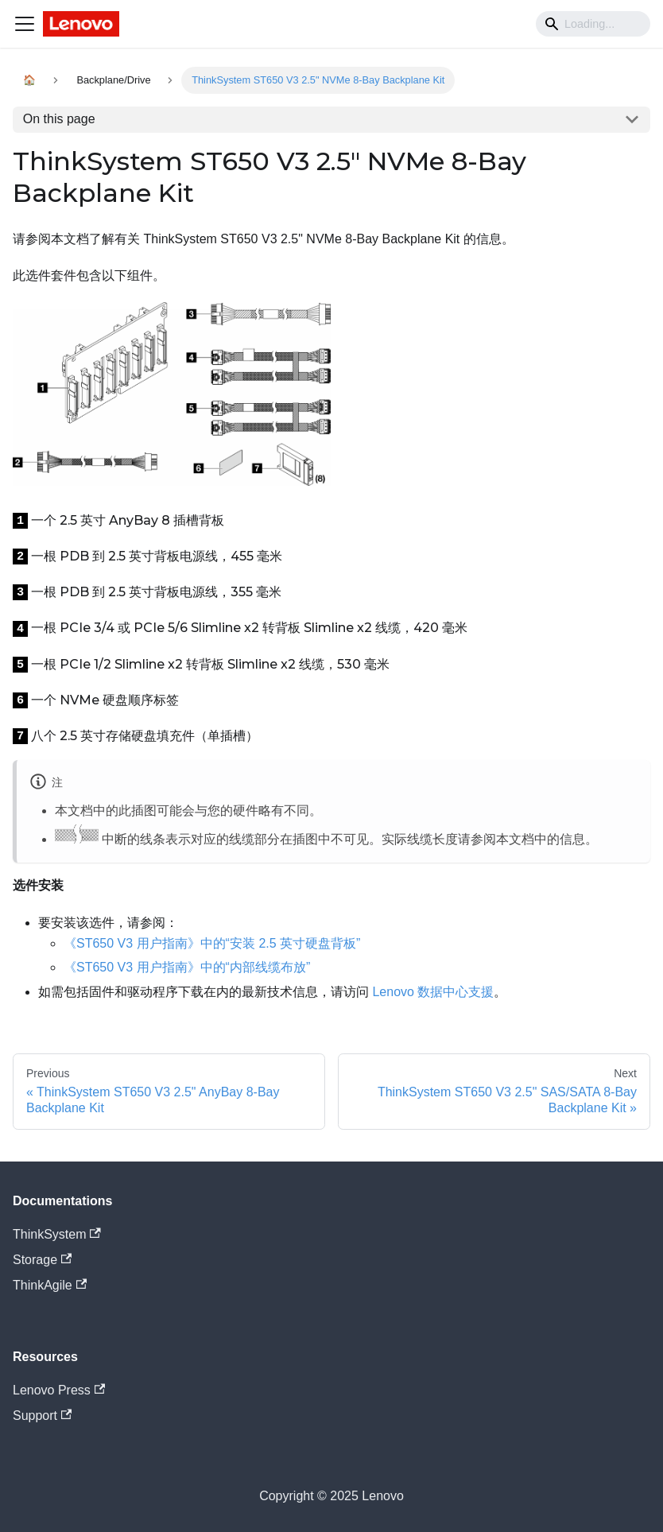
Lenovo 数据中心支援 (433, 992)
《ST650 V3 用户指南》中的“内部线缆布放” (187, 967)
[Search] (593, 24)
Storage (42, 1259)
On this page (59, 119)
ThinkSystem (57, 1234)
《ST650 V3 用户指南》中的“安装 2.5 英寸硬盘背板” (212, 943)
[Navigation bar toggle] (25, 24)
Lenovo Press (59, 1390)
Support (42, 1415)
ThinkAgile (50, 1285)
